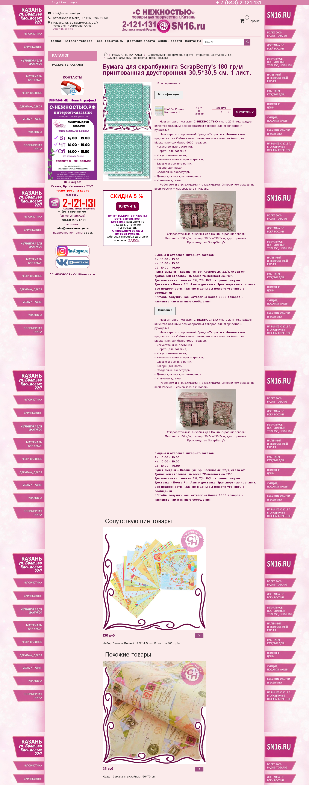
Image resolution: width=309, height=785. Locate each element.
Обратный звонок (63, 29)
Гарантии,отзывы (109, 41)
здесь (133, 240)
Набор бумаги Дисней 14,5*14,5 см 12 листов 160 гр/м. (142, 643)
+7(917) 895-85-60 (72, 212)
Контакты (193, 41)
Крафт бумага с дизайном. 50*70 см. (129, 776)
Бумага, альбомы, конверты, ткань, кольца (137, 58)
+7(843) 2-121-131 (72, 220)
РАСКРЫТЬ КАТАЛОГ (127, 55)
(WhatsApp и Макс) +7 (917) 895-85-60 (80, 18)
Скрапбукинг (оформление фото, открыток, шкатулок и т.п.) (190, 55)
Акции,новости (170, 41)
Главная (56, 41)
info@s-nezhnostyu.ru (67, 13)
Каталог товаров (79, 41)
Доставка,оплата (141, 41)
